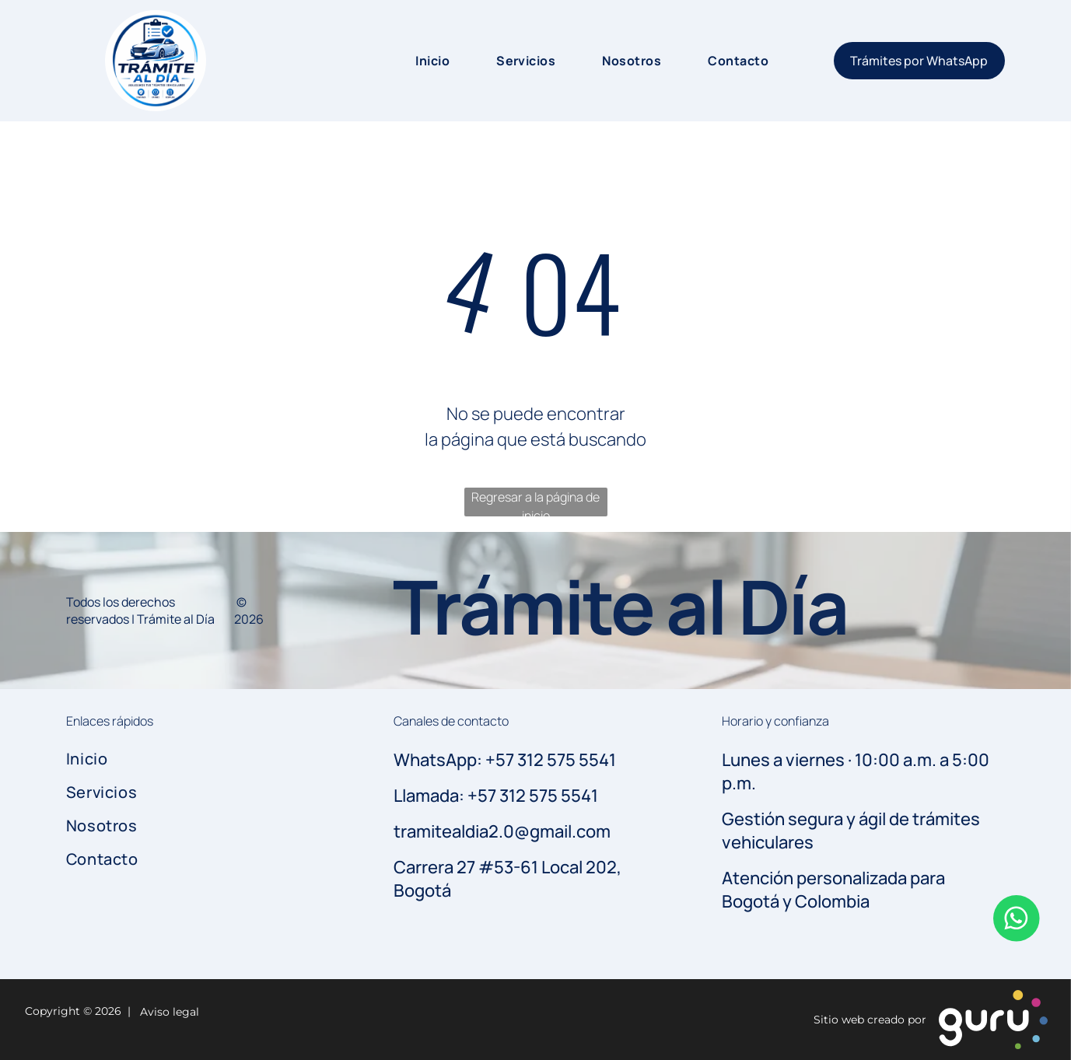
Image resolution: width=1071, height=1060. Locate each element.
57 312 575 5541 (538, 795)
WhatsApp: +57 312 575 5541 (505, 759)
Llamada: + (436, 795)
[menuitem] (416, 60)
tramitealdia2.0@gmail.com (502, 831)
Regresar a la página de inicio (535, 502)
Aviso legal (166, 1012)
